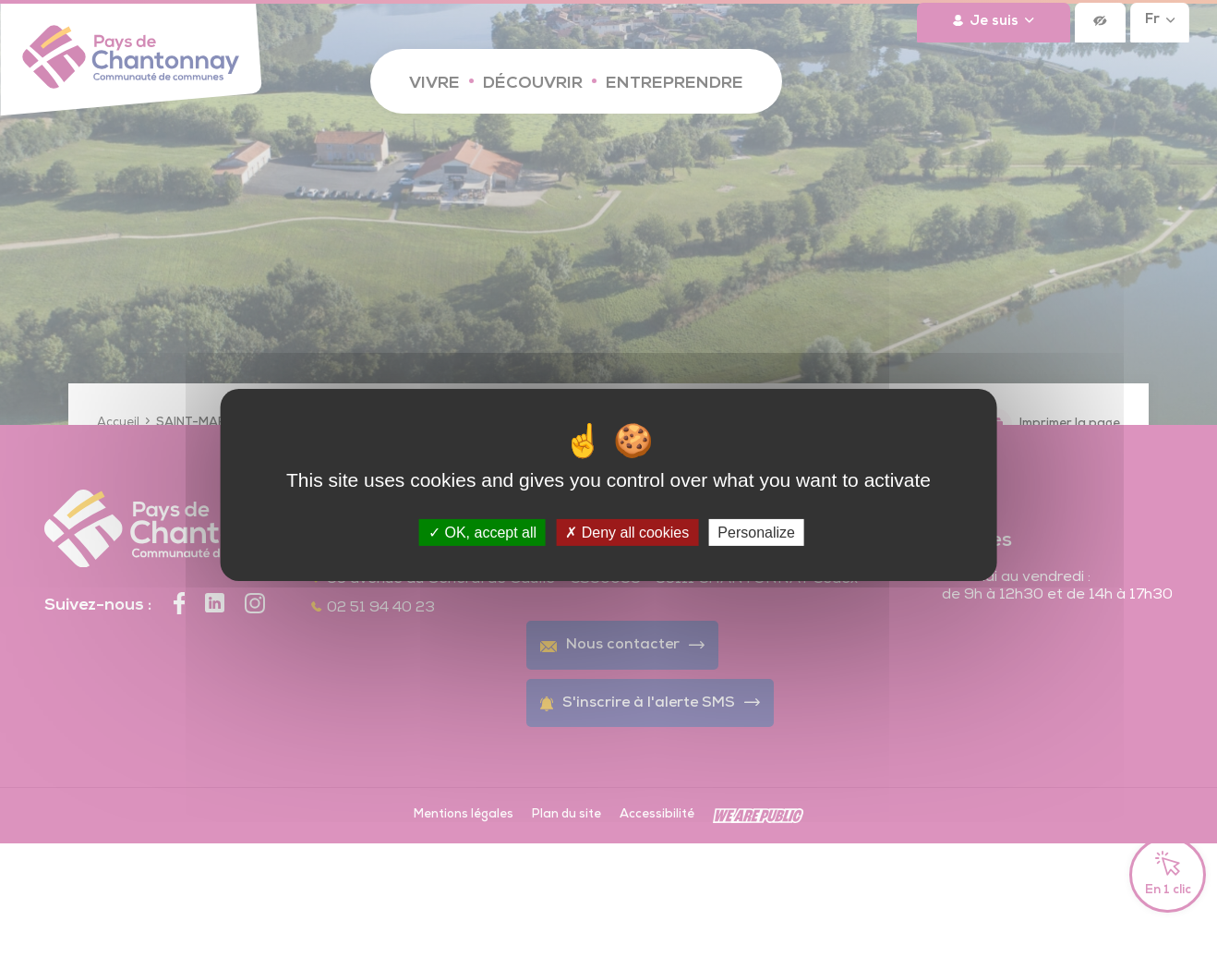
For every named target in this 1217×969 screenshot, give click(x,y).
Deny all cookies (627, 531)
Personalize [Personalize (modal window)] (756, 531)
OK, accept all (482, 531)
